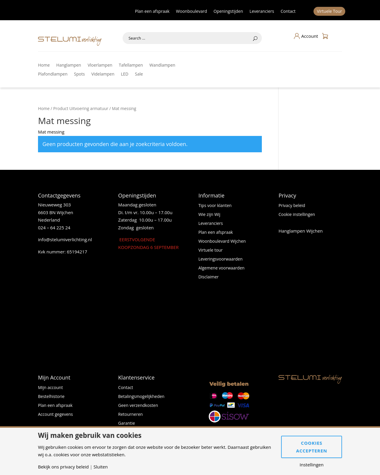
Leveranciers (262, 11)
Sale (139, 74)
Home (44, 65)
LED (124, 74)
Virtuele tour (210, 250)
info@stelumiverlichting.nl (65, 239)
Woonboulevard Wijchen (222, 241)
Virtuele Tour (329, 11)
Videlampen (103, 74)
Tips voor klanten (215, 205)
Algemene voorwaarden (221, 268)
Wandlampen (162, 65)
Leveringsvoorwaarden (220, 259)
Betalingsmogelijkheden (141, 396)
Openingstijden (228, 11)
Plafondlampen (52, 74)
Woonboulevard (191, 11)
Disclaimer (208, 277)
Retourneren (130, 414)
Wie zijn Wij (209, 214)
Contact (288, 11)
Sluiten (101, 467)
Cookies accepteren (311, 447)
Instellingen (312, 465)
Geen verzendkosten (138, 405)
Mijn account (50, 387)
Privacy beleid (291, 205)
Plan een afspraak (152, 11)
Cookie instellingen (296, 214)
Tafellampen (131, 65)
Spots (79, 74)
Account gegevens (55, 414)
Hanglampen (68, 65)
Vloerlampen (100, 65)
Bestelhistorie (51, 396)
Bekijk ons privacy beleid (63, 467)
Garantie (126, 423)
